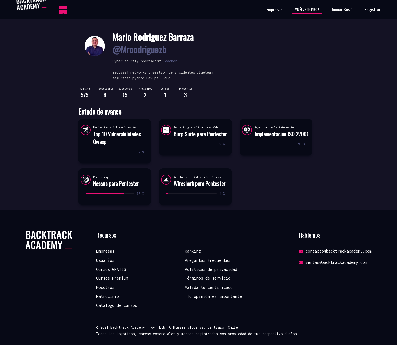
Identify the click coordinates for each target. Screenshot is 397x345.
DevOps (152, 78)
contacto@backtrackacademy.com (335, 251)
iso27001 (120, 72)
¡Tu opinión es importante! (214, 296)
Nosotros (105, 287)
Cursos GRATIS (111, 269)
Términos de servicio (207, 278)
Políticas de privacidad (211, 269)
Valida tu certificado (209, 287)
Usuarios (105, 260)
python (138, 78)
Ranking (193, 251)
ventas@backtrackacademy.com (333, 262)
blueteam (205, 72)
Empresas (274, 9)
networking (140, 72)
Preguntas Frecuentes (207, 260)
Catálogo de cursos (116, 305)
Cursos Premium (112, 278)
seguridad (121, 78)
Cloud (165, 78)
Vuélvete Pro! (307, 9)
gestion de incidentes (173, 72)
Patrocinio (107, 296)
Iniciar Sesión (343, 9)
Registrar (372, 9)
